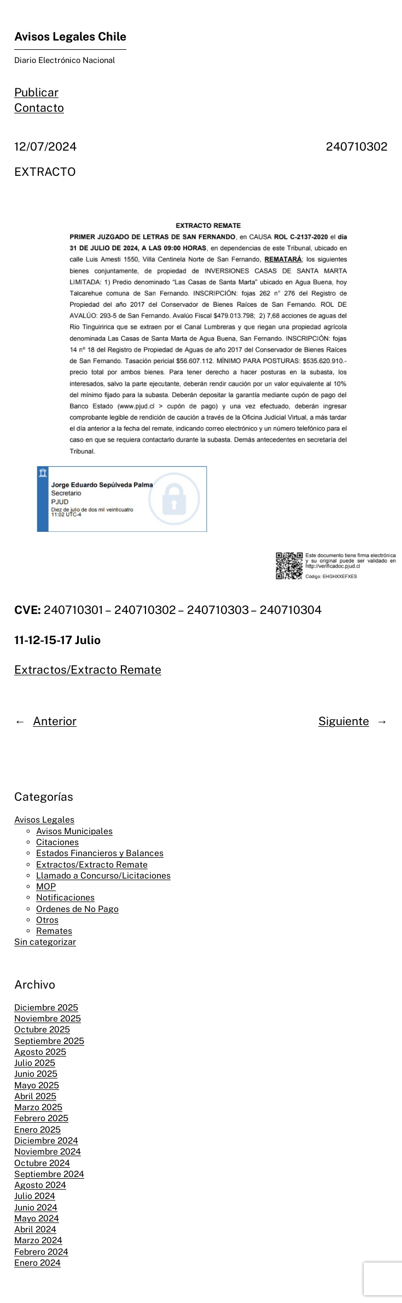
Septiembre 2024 (49, 1174)
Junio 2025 (35, 1074)
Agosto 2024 (40, 1185)
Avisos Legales (44, 819)
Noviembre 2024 (47, 1151)
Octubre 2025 (42, 1029)
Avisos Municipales (74, 831)
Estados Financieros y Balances (100, 853)
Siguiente (343, 721)
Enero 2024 (37, 1263)
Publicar (36, 92)
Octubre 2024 (42, 1163)
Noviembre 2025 (47, 1018)
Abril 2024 (35, 1229)
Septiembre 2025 (49, 1041)
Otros (47, 920)
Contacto (39, 107)
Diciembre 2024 (46, 1140)
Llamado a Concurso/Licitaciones (103, 875)
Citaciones (57, 842)
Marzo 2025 (38, 1107)
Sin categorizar (45, 942)
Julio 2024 (34, 1196)
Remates (54, 931)
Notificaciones (65, 897)
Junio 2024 (35, 1207)
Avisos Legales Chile (70, 36)
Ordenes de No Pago (77, 909)
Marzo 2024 (38, 1240)
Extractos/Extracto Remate (87, 669)
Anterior (55, 721)
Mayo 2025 (36, 1085)
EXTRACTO (45, 172)
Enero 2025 (37, 1129)
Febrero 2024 (41, 1252)
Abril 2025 (35, 1096)
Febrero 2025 (41, 1118)
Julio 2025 (34, 1063)
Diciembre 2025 (46, 1007)
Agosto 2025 (40, 1052)
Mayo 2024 (36, 1218)
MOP (46, 886)
